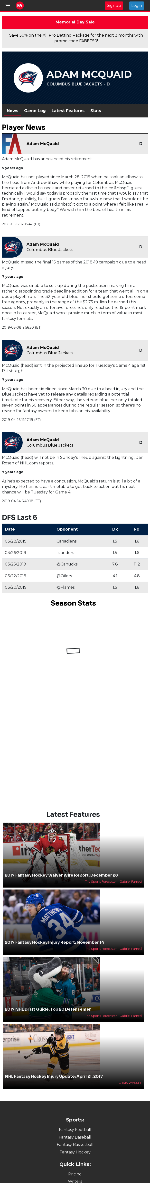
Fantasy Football (75, 1129)
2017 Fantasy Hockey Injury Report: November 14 (54, 942)
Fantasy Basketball (75, 1144)
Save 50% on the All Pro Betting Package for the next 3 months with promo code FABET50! (76, 38)
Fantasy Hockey (75, 1152)
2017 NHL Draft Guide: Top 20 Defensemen (48, 1009)
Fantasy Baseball (75, 1137)
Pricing (75, 1174)
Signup (114, 5)
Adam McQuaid (43, 143)
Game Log (35, 110)
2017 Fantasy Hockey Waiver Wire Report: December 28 (61, 875)
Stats (95, 110)
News (12, 110)
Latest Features (68, 110)
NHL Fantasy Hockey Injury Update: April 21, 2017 (54, 1076)
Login (136, 5)
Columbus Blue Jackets (50, 249)
